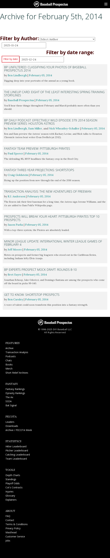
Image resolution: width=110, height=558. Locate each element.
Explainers (11, 499)
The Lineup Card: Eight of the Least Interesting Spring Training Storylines (54, 93)
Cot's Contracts (14, 487)
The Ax (9, 397)
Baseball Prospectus (21, 100)
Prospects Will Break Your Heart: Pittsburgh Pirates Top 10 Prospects (51, 218)
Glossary (10, 495)
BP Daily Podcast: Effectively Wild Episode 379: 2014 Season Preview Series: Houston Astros (50, 121)
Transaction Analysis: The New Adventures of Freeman (47, 191)
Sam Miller (35, 128)
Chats (8, 360)
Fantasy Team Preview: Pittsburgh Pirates (37, 148)
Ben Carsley (15, 299)
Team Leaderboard (16, 458)
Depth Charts (12, 475)
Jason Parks (15, 224)
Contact (9, 520)
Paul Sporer (15, 153)
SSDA (8, 401)
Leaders (9, 421)
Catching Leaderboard (17, 454)
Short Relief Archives (16, 372)
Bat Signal (11, 405)
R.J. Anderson (16, 196)
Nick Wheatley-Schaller (64, 128)
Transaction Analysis (16, 352)
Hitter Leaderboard (15, 446)
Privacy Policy (12, 528)
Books (9, 364)
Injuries (9, 491)
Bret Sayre (15, 274)
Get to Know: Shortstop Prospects (31, 295)
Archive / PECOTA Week (18, 430)
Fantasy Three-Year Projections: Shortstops (39, 170)
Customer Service (15, 536)
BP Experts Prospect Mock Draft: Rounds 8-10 (40, 270)
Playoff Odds (12, 483)
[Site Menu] (106, 4)
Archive (9, 348)
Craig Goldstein (18, 175)
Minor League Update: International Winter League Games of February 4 (53, 243)
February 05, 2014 (40, 75)
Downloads (11, 426)
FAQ (7, 516)
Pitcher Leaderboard (16, 450)
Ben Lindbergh (17, 75)
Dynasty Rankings (15, 393)
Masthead (11, 532)
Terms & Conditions (16, 524)
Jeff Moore (15, 249)
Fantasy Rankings (15, 389)
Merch (8, 368)
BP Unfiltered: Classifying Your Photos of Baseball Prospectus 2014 (45, 68)
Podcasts (10, 356)
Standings (10, 479)
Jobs (7, 540)
